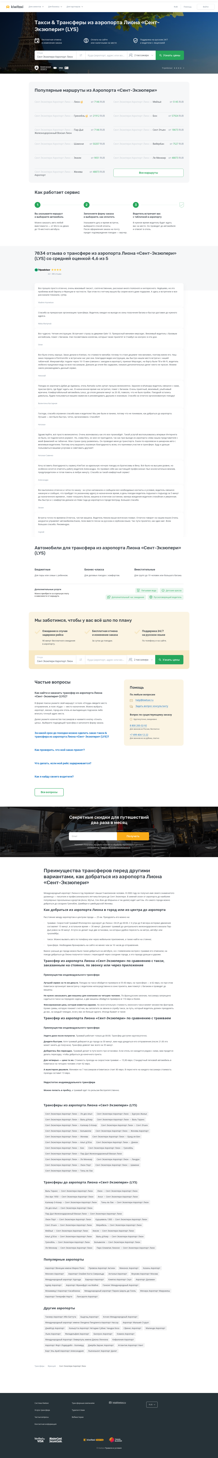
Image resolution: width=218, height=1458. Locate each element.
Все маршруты (148, 172)
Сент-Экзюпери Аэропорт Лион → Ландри (118, 1159)
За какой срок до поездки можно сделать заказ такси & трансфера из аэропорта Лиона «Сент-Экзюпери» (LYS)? (72, 734)
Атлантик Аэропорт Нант (130, 1345)
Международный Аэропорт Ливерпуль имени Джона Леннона (76, 1339)
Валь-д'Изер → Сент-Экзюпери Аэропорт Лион (120, 1236)
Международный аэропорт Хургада (63, 1279)
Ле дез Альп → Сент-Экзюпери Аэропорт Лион (68, 1208)
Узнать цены (169, 55)
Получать (133, 836)
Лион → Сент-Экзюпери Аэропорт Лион (117, 1191)
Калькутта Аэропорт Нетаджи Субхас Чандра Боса (94, 1328)
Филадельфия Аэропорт (77, 1333)
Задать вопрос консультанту (152, 706)
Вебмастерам (78, 1417)
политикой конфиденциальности (115, 847)
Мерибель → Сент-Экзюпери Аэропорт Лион (119, 1225)
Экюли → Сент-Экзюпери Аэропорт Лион (113, 1230)
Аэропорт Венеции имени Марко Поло (64, 1268)
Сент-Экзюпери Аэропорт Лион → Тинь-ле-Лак (69, 1170)
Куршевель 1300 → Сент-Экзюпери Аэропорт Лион (121, 1219)
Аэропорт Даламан (145, 1279)
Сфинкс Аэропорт (132, 1328)
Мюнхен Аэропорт (54, 1273)
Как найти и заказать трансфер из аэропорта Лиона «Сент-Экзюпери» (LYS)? (68, 694)
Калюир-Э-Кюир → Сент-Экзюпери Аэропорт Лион (71, 1202)
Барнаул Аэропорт (94, 1279)
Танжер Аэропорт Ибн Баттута (60, 1316)
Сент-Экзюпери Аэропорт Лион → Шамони (117, 1165)
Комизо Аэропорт (125, 1333)
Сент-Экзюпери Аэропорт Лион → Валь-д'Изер (69, 1119)
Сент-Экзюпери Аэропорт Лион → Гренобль (110, 1148)
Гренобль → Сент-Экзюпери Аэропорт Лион (67, 1242)
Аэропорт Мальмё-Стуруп (136, 1322)
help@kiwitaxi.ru (144, 700)
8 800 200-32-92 (138, 725)
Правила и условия (113, 1448)
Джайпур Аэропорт (55, 1328)
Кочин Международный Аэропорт (120, 1316)
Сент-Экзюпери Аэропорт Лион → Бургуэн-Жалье (122, 1113)
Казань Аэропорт (151, 1268)
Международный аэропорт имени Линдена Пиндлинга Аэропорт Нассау (81, 1322)
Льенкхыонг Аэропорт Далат (102, 1351)
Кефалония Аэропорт (123, 1339)
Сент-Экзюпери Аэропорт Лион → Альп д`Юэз (68, 1142)
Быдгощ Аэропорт (89, 1316)
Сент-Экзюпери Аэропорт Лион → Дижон (117, 1142)
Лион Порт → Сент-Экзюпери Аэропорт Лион (68, 1219)
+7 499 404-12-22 (139, 734)
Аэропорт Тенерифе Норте (58, 1296)
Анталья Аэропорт (117, 1273)
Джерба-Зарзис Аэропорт (101, 1345)
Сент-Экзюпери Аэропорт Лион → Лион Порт (68, 1165)
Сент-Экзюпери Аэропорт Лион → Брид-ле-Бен (116, 1136)
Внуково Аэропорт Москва (144, 1273)
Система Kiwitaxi (42, 1403)
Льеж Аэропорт (53, 1333)
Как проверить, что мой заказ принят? (60, 750)
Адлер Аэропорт (53, 1285)
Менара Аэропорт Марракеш (155, 1290)
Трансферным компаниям (83, 1403)
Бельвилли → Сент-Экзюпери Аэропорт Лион (117, 1242)
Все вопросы (49, 792)
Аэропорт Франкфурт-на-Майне (82, 1285)
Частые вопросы (42, 1417)
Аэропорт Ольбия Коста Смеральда (86, 1273)
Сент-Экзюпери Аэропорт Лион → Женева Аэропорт (122, 1130)
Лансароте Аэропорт (87, 1296)
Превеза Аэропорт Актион (102, 1268)
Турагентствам (78, 1410)
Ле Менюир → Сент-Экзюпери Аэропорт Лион (68, 1247)
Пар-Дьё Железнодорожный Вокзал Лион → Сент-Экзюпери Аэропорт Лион (83, 1213)
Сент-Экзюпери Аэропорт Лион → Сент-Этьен (124, 1125)
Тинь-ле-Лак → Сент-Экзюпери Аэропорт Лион (125, 1202)
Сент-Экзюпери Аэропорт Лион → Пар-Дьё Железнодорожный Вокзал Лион (83, 1153)
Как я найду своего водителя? (54, 776)
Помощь (188, 6)
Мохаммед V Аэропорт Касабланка (62, 1290)
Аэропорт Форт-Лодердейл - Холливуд (64, 1345)
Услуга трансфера (42, 1410)
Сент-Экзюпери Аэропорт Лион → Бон (64, 1148)
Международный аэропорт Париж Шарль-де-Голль (110, 1290)
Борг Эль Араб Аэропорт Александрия (64, 1351)
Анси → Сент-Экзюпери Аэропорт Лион (118, 1196)
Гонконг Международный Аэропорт (120, 1285)
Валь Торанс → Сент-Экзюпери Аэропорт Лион (69, 1191)
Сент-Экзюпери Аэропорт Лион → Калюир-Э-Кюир (71, 1125)
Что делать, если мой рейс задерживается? (63, 763)
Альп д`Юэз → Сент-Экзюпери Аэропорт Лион (68, 1236)
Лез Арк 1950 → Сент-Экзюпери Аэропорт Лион (69, 1196)
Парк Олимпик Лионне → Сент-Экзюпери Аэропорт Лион (126, 1247)
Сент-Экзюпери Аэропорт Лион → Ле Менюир (68, 1159)
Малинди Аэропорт (155, 1328)
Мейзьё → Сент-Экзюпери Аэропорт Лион (66, 1230)
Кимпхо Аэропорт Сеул (119, 1279)
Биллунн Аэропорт (103, 1333)
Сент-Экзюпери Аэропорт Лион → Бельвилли (68, 1130)
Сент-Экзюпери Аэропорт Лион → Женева (66, 1136)
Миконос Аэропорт (129, 1268)
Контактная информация (46, 1424)
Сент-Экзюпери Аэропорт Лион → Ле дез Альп (68, 1113)
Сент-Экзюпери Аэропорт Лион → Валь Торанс (121, 1119)
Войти (206, 6)
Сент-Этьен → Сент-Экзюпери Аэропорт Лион (68, 1225)
